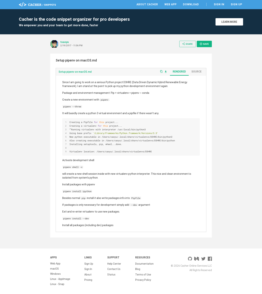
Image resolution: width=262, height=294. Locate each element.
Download (191, 4)
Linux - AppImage (60, 279)
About (87, 273)
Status (111, 273)
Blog (137, 268)
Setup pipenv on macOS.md (75, 71)
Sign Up (236, 4)
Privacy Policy (143, 279)
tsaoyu (64, 42)
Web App (170, 4)
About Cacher (147, 4)
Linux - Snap (57, 284)
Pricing (88, 279)
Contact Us (113, 268)
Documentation (144, 263)
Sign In (219, 4)
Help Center (114, 263)
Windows (55, 273)
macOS (54, 268)
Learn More (229, 21)
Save (204, 43)
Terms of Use (143, 273)
